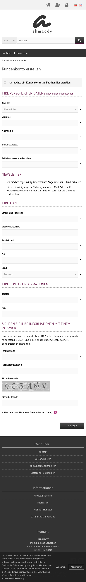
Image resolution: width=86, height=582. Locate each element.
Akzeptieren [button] (76, 566)
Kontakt (6, 53)
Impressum (23, 53)
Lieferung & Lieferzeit (43, 472)
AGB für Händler (43, 509)
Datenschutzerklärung (43, 516)
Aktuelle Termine (43, 495)
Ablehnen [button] (61, 566)
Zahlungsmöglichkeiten (43, 465)
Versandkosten (43, 458)
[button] (9, 40)
